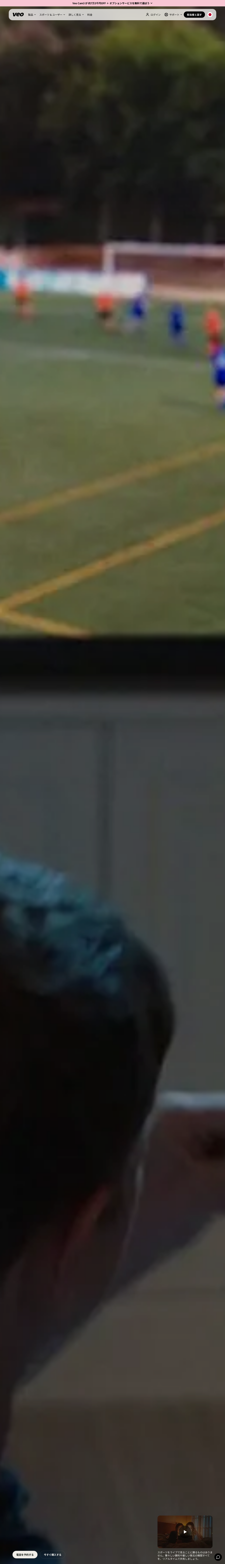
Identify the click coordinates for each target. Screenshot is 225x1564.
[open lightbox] (185, 1532)
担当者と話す (194, 14)
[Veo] (18, 14)
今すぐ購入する (52, 1554)
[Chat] (218, 1557)
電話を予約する (25, 1554)
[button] (112, 3)
